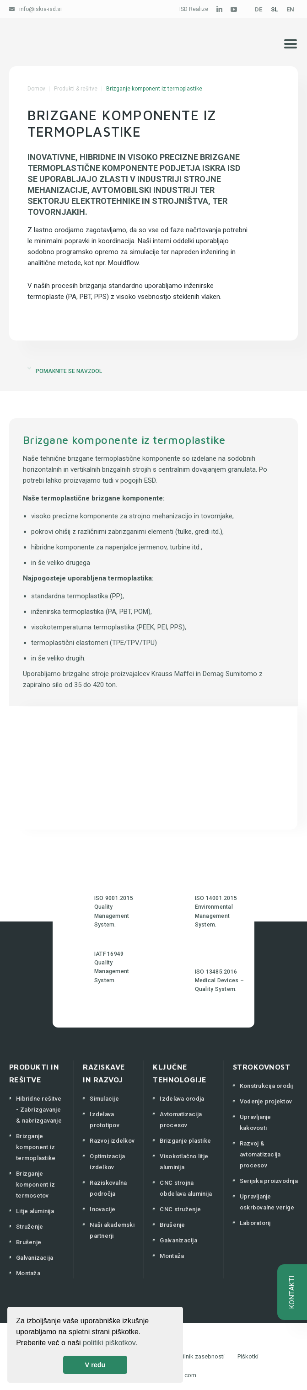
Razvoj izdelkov (112, 1140)
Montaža (28, 1273)
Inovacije (102, 1209)
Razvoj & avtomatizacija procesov (260, 1154)
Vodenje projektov (266, 1101)
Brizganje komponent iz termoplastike (35, 1147)
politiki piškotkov (109, 1343)
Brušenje (28, 1242)
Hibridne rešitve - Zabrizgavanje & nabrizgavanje (39, 1109)
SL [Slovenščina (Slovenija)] (274, 9)
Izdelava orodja (182, 1098)
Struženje (29, 1226)
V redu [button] (95, 1365)
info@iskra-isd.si (40, 9)
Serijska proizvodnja (269, 1180)
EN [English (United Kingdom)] (290, 9)
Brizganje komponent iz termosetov (35, 1184)
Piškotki (248, 1356)
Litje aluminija (35, 1211)
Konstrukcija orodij (266, 1085)
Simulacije (104, 1098)
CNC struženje (180, 1209)
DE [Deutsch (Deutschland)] (258, 9)
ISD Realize (193, 9)
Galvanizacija (34, 1257)
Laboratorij (255, 1223)
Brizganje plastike (185, 1140)
